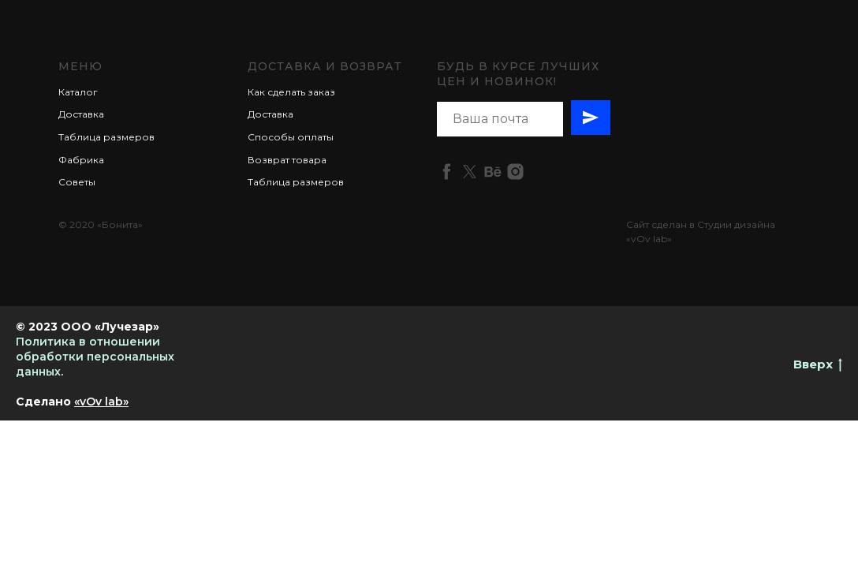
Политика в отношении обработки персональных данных (95, 356)
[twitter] (469, 171)
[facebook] (447, 171)
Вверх (817, 364)
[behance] (492, 171)
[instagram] (515, 171)
